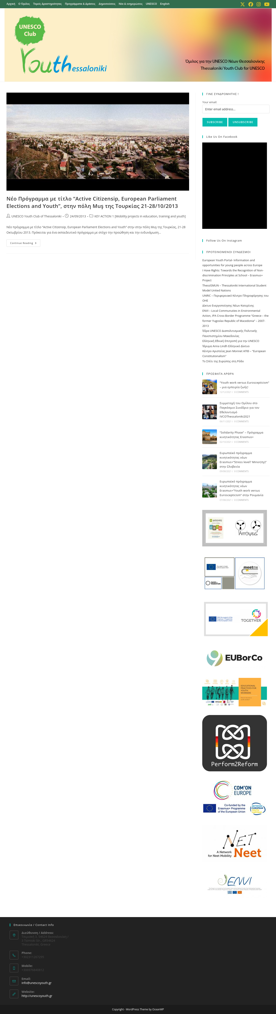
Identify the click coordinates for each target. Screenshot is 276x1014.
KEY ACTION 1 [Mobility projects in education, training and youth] (140, 216)
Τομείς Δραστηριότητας (47, 3)
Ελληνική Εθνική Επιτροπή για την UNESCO (230, 341)
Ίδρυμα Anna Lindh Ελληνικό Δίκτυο (225, 346)
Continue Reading (25, 244)
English (164, 3)
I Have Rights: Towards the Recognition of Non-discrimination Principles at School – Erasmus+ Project (232, 275)
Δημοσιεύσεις (107, 3)
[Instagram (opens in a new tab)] (258, 4)
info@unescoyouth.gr (37, 983)
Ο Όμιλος (24, 3)
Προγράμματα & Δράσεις (80, 3)
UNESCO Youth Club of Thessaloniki (36, 216)
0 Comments (241, 392)
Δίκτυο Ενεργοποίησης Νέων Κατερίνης (228, 305)
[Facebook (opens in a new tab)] (251, 4)
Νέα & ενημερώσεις (131, 3)
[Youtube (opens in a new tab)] (266, 4)
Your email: (209, 102)
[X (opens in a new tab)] (242, 4)
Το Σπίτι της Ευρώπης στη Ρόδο (223, 361)
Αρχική (10, 3)
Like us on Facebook (221, 137)
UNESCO (151, 3)
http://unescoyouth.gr (37, 996)
